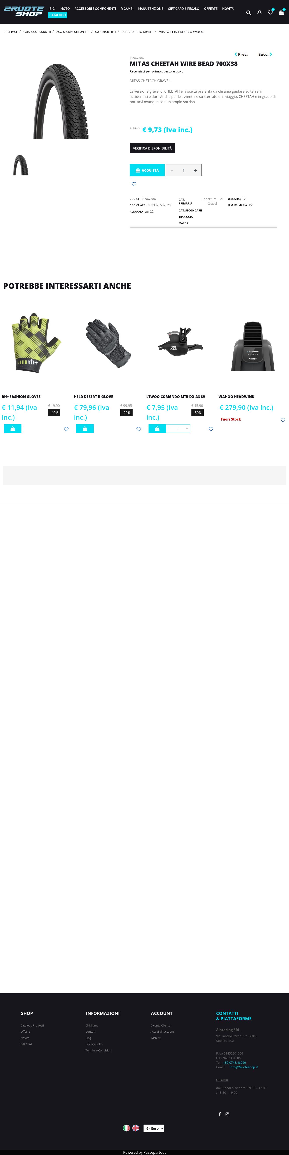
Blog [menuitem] (88, 1038)
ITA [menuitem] (126, 1128)
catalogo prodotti (37, 31)
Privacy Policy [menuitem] (94, 1044)
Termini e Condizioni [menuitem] (99, 1050)
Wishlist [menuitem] (156, 1038)
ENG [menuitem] (135, 1128)
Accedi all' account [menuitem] (162, 1032)
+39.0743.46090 (234, 1062)
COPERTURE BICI (105, 31)
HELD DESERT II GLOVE (93, 396)
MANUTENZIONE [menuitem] (150, 9)
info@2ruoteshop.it (244, 1067)
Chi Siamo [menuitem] (92, 1025)
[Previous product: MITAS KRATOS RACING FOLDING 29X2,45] (242, 54)
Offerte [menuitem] (25, 1032)
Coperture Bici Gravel (137, 31)
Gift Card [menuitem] (26, 1044)
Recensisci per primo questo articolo (156, 71)
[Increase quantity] (195, 170)
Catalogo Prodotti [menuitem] (32, 1025)
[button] (62, 94)
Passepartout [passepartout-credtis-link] (155, 1152)
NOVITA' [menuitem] (228, 9)
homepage (11, 31)
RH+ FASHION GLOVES (21, 396)
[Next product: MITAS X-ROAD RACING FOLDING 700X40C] (265, 54)
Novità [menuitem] (25, 1038)
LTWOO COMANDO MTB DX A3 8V (175, 396)
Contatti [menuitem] (91, 1032)
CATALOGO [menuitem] (57, 15)
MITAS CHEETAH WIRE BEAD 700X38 (181, 31)
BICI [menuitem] (52, 9)
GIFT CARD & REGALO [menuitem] (183, 9)
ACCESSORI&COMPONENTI (72, 31)
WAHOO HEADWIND (236, 396)
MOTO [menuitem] (65, 9)
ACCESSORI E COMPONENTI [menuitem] (95, 9)
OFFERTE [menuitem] (210, 9)
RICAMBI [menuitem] (127, 9)
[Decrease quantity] (172, 170)
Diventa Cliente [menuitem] (160, 1025)
